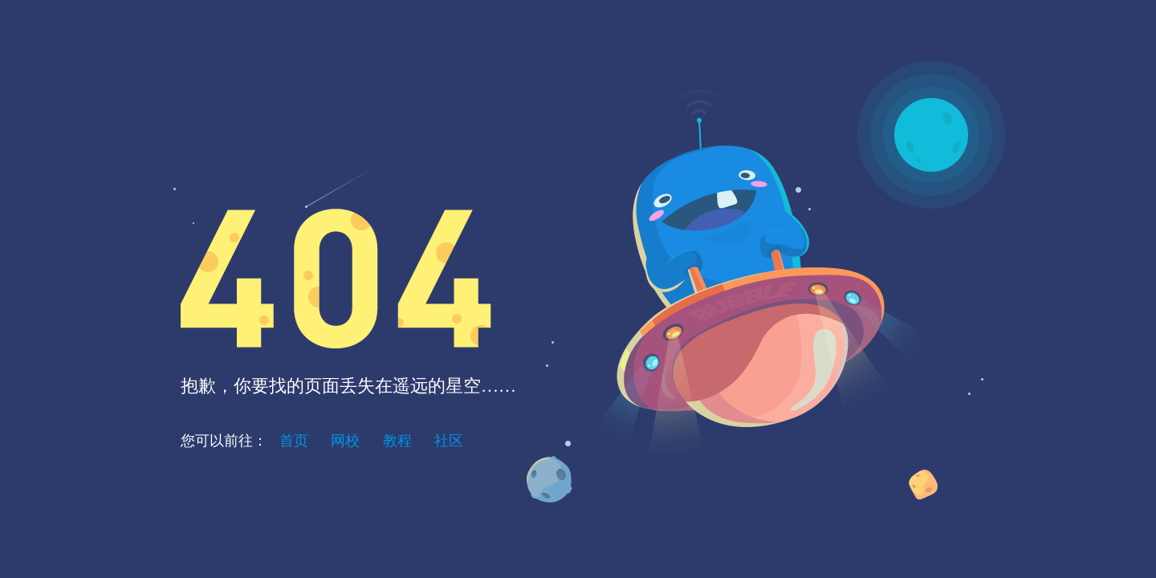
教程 (397, 441)
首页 (293, 441)
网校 (345, 441)
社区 (448, 441)
